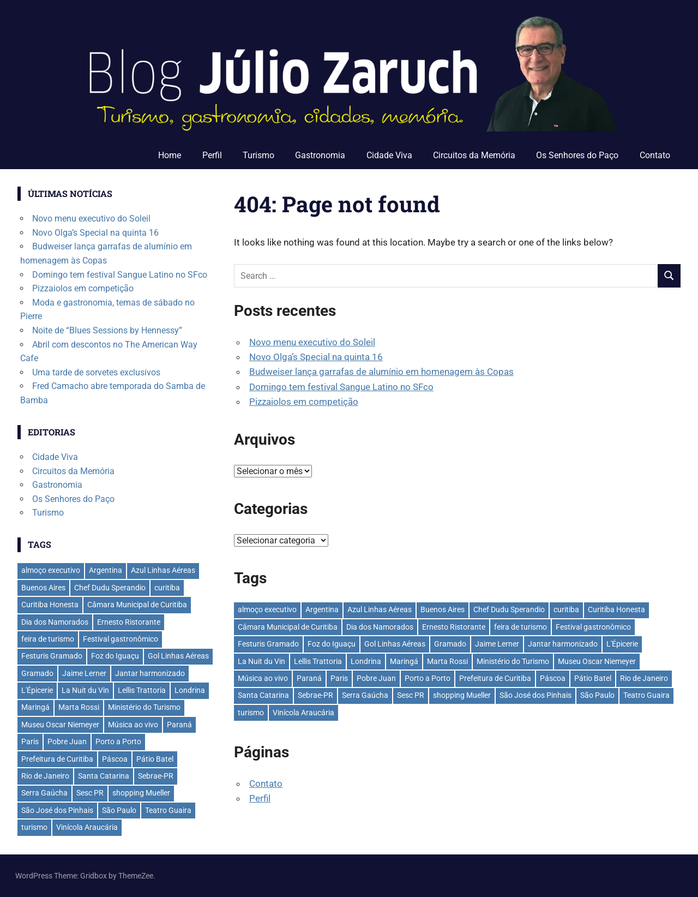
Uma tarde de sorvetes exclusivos (96, 372)
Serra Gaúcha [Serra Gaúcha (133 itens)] (365, 695)
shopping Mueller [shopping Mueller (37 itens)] (462, 695)
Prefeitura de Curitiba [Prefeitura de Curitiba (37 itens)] (495, 678)
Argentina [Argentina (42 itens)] (322, 609)
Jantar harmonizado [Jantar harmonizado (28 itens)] (563, 643)
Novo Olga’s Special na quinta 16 (316, 356)
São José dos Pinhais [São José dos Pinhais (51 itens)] (535, 695)
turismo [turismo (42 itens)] (251, 712)
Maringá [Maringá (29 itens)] (404, 661)
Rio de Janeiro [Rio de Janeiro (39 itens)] (644, 678)
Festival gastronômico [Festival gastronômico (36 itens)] (593, 627)
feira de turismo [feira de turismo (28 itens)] (520, 627)
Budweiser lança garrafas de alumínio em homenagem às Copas (381, 371)
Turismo (258, 155)
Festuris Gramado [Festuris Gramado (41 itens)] (268, 643)
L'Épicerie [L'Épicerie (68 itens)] (622, 643)
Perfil (212, 155)
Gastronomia (320, 155)
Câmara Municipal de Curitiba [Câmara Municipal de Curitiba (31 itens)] (288, 627)
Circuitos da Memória (474, 155)
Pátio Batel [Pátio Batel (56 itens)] (592, 678)
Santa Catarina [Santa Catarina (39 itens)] (263, 695)
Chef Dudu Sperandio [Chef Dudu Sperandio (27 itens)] (509, 609)
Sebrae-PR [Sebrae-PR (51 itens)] (315, 695)
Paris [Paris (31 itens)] (339, 678)
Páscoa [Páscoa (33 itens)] (552, 678)
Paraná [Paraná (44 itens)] (309, 678)
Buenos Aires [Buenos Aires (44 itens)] (442, 609)
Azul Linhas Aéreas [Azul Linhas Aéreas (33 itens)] (379, 609)
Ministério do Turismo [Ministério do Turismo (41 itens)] (513, 661)
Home (169, 155)
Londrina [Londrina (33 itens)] (366, 661)
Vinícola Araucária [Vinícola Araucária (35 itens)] (303, 712)
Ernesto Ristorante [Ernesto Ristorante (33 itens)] (453, 627)
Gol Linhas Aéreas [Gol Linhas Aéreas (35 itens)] (394, 643)
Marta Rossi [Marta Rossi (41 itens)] (447, 661)
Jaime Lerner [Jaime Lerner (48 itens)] (497, 643)
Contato (655, 155)
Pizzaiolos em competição (303, 401)
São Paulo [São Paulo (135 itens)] (597, 695)
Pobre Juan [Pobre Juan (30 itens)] (376, 678)
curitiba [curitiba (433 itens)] (566, 609)
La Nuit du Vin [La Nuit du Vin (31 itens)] (261, 661)
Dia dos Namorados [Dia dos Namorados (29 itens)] (379, 627)
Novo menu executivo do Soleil (312, 342)
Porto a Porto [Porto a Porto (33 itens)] (427, 678)
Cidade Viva (389, 155)
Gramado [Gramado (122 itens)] (450, 643)
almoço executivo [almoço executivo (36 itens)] (267, 609)
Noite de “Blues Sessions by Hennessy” (107, 330)
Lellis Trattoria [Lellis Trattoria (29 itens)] (318, 661)
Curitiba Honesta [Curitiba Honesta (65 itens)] (616, 609)
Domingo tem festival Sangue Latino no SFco (341, 386)
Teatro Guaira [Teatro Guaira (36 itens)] (646, 695)
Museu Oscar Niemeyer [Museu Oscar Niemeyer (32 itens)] (597, 661)
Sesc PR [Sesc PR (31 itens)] (410, 695)
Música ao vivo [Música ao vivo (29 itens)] (263, 678)
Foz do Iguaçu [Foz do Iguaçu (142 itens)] (332, 643)
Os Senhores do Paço (577, 155)
